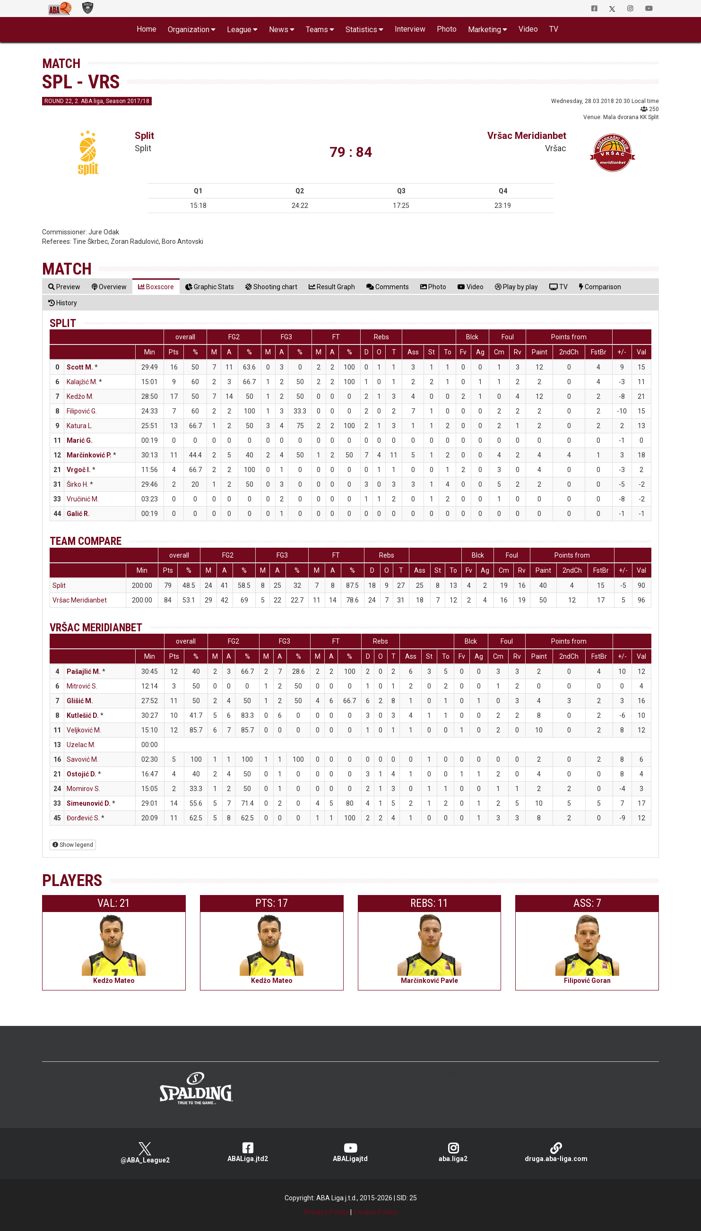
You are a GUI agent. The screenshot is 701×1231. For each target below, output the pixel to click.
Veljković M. (84, 730)
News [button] (278, 29)
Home (146, 29)
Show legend (72, 845)
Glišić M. (80, 701)
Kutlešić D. (83, 715)
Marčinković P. (89, 455)
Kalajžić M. (82, 382)
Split (144, 135)
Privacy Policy (326, 1212)
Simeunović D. (89, 803)
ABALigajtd (350, 1152)
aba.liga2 (453, 1152)
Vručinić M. (83, 499)
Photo (447, 29)
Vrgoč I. (79, 469)
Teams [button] (317, 29)
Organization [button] (188, 29)
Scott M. (80, 367)
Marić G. (80, 440)
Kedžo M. (80, 396)
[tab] (64, 286)
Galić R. (78, 513)
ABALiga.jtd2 (247, 1152)
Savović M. (82, 759)
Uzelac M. (81, 745)
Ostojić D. (81, 774)
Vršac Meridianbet (526, 135)
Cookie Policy (375, 1212)
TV (553, 29)
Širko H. (77, 484)
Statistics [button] (361, 29)
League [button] (239, 29)
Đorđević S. (83, 818)
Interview (410, 29)
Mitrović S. (82, 686)
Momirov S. (83, 788)
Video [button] (528, 29)
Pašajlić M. (84, 671)
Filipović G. (82, 411)
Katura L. (80, 426)
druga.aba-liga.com (556, 1152)
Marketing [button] (484, 29)
